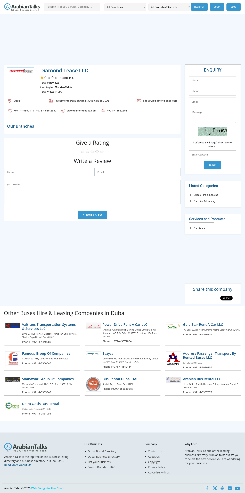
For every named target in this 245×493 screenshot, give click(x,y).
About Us (154, 457)
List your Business (99, 462)
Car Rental (200, 228)
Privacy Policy (156, 467)
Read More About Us (17, 465)
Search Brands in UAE (101, 467)
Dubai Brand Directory (102, 451)
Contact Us (155, 451)
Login (217, 7)
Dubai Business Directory (104, 457)
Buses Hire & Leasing (206, 195)
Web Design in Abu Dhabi (47, 488)
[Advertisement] (106, 40)
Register (199, 7)
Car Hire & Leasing (204, 201)
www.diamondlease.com (81, 110)
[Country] (125, 7)
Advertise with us (159, 472)
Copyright (154, 462)
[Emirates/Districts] (169, 7)
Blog (233, 7)
